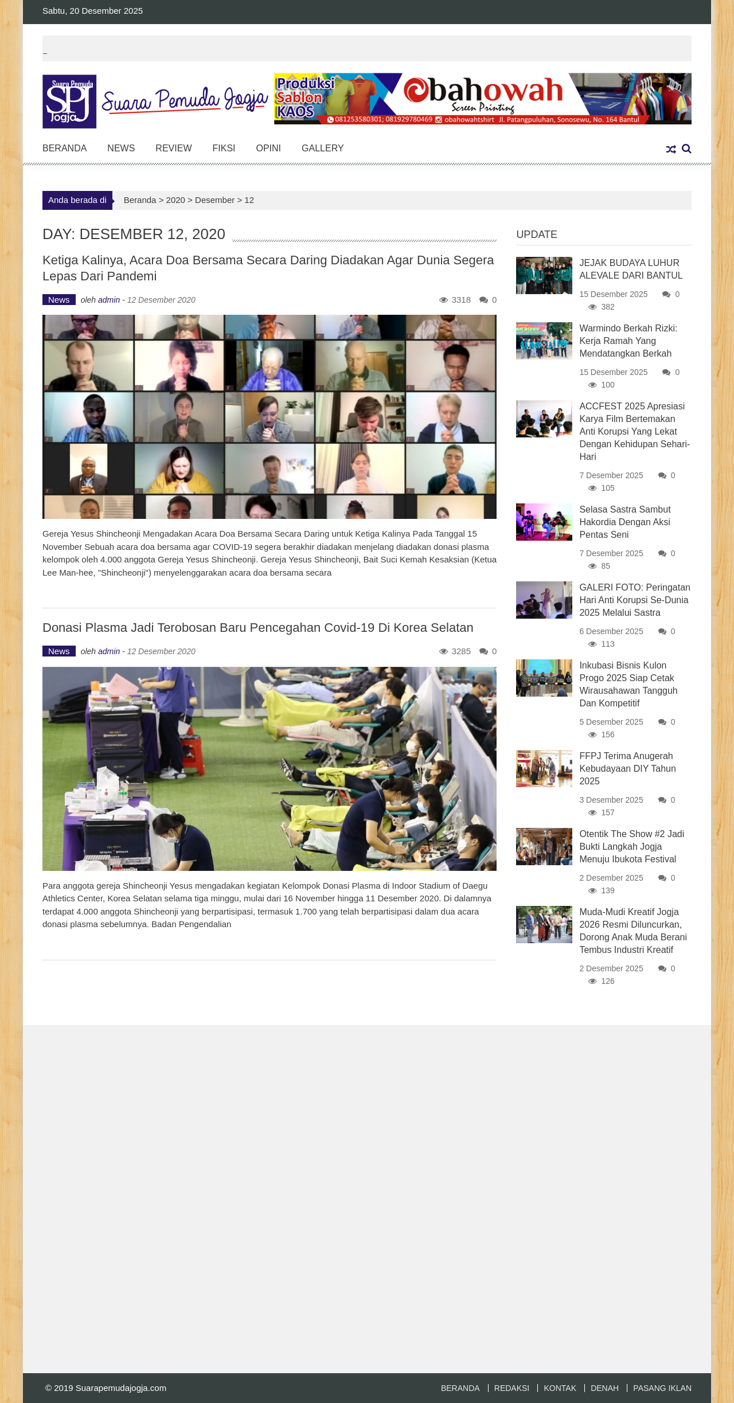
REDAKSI (511, 1388)
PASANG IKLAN (662, 1388)
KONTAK (560, 1388)
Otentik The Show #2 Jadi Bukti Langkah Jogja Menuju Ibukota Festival (631, 846)
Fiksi (223, 148)
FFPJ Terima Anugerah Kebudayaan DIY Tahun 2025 (627, 768)
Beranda (64, 148)
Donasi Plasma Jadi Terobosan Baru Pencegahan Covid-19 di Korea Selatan (258, 627)
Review (173, 148)
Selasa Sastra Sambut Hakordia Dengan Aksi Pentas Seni (624, 522)
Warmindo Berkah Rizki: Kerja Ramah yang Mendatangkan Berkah (628, 340)
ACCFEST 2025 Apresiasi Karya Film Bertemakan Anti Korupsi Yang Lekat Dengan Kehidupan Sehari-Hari (634, 431)
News (121, 148)
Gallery (323, 148)
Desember (215, 200)
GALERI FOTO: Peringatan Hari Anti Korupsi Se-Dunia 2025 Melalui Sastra (634, 600)
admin (109, 299)
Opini (269, 148)
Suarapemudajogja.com (121, 1388)
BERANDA (460, 1388)
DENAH (605, 1388)
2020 (175, 200)
